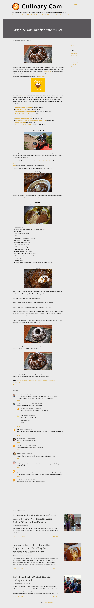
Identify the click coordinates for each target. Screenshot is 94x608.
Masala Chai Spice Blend (45, 160)
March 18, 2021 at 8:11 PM (26, 429)
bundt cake (73, 57)
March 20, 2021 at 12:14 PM (30, 462)
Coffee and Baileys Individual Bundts (25, 111)
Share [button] (72, 45)
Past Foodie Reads (60, 14)
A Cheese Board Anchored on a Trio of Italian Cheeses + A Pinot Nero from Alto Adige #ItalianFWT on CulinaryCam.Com (34, 519)
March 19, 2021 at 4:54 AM (29, 438)
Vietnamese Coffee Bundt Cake (23, 124)
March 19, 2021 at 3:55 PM (28, 453)
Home (13, 14)
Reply (18, 400)
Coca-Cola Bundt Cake (21, 109)
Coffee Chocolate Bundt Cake (23, 113)
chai (72, 59)
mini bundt (73, 64)
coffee (72, 60)
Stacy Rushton (20, 462)
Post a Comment (21, 536)
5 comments (20, 568)
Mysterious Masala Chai (19, 163)
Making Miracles (22, 95)
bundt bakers (74, 55)
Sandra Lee (19, 453)
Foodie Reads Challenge (47, 14)
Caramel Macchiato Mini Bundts (23, 107)
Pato (22, 415)
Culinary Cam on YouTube (32, 14)
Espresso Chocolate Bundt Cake (23, 118)
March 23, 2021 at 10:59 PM (37, 471)
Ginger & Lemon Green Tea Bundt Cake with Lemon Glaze (30, 120)
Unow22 (18, 479)
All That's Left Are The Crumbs (23, 471)
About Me (21, 14)
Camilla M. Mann (24, 408)
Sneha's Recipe (20, 445)
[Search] (75, 4)
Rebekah (18, 394)
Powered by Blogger (47, 602)
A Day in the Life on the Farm (23, 403)
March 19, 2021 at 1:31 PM (29, 415)
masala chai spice (74, 62)
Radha (18, 429)
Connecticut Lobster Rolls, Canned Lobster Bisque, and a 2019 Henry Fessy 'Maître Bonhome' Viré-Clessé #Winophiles (34, 548)
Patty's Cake (19, 438)
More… (69, 14)
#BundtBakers (74, 53)
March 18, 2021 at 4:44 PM (35, 408)
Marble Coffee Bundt (20, 122)
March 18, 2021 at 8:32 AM (27, 394)
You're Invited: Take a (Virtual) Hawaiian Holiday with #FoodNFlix (32, 578)
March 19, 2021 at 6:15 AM (30, 445)
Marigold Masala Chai (33, 163)
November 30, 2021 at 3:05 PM (28, 479)
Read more (55, 536)
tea (71, 66)
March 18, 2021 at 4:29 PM (36, 403)
